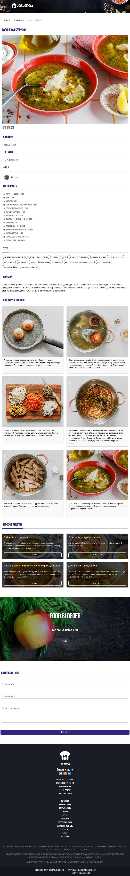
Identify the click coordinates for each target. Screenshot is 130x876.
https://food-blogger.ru (43, 847)
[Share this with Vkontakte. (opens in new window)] (12, 127)
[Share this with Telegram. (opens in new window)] (4, 127)
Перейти (33, 555)
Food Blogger (40, 870)
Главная (7, 21)
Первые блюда (19, 21)
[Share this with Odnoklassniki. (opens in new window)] (8, 127)
